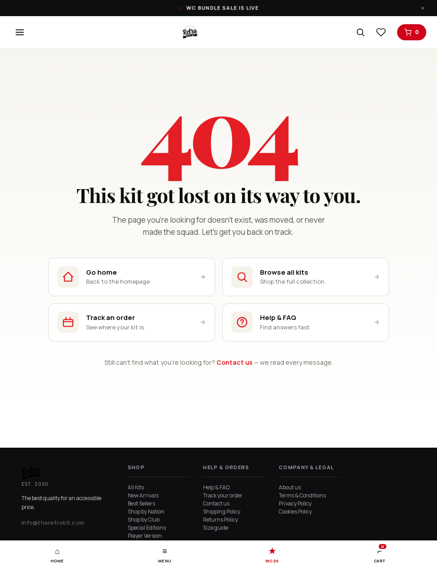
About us (290, 487)
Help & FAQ (216, 487)
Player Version (145, 536)
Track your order (222, 495)
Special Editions (147, 527)
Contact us (234, 363)
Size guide (215, 527)
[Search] (360, 32)
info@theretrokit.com (53, 522)
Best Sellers (141, 503)
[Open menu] (20, 32)
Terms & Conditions (302, 495)
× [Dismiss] (422, 8)
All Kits (136, 487)
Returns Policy (220, 519)
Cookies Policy (295, 511)
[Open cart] (411, 32)
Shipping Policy (221, 511)
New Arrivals (143, 495)
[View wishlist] (381, 32)
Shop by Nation (146, 511)
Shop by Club (144, 519)
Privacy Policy (295, 503)
